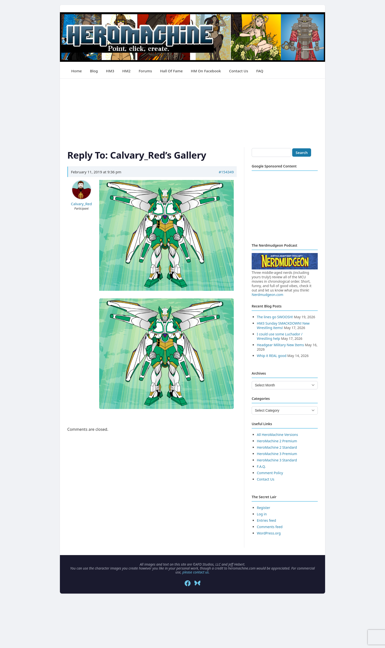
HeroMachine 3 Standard (277, 460)
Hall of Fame (171, 70)
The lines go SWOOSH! (275, 317)
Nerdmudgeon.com (267, 294)
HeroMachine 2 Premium (277, 441)
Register (263, 507)
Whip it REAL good (271, 355)
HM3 (110, 70)
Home (76, 70)
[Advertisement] (192, 113)
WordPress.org (269, 533)
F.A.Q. (261, 466)
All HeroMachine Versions (277, 434)
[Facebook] (188, 583)
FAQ (259, 70)
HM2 (126, 70)
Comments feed (270, 526)
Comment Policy (270, 472)
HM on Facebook (206, 70)
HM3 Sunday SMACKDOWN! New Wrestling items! (283, 325)
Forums (145, 70)
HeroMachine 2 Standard (277, 447)
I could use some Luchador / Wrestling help (279, 336)
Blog (94, 70)
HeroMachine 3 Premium (277, 453)
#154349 (226, 171)
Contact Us (238, 70)
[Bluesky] (197, 583)
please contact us (195, 572)
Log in (262, 514)
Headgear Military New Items (280, 345)
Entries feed (266, 520)
